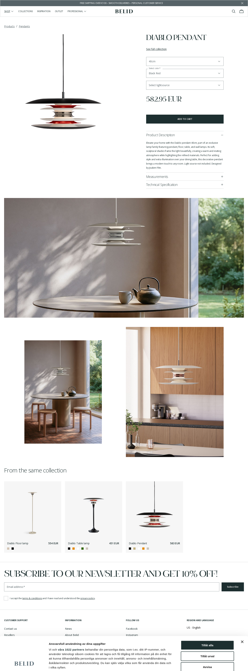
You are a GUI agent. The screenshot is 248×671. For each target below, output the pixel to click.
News (68, 628)
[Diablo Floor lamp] (32, 510)
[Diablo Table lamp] (93, 510)
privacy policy (87, 598)
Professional (77, 11)
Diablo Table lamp (79, 543)
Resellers (9, 635)
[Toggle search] (233, 11)
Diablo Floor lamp (17, 543)
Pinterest (131, 641)
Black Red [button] (154, 73)
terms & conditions (32, 598)
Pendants (24, 26)
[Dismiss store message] (242, 3)
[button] (185, 85)
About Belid (72, 635)
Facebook (132, 628)
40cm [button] (152, 61)
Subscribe (233, 586)
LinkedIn (131, 648)
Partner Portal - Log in (78, 648)
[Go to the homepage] (124, 11)
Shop (9, 11)
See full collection (156, 49)
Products (9, 26)
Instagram (132, 635)
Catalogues (11, 648)
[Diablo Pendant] (154, 510)
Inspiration (43, 11)
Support (8, 641)
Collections (25, 11)
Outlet (59, 11)
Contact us (10, 628)
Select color (154, 68)
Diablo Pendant (138, 543)
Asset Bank (71, 641)
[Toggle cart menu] (241, 11)
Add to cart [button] (185, 119)
